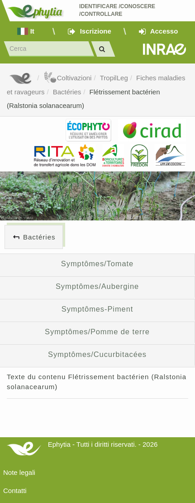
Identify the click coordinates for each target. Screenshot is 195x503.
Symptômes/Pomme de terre (97, 331)
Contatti (15, 490)
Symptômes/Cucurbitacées (97, 354)
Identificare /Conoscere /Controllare (118, 10)
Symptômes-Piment (97, 309)
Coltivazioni (67, 78)
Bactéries (67, 92)
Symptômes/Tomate (97, 263)
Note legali (19, 472)
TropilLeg (114, 78)
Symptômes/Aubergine (97, 286)
